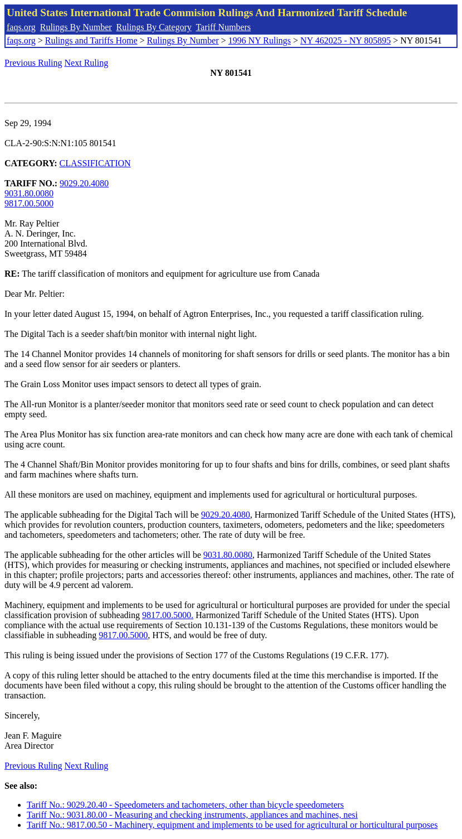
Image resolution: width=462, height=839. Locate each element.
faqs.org (21, 27)
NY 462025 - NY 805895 (345, 40)
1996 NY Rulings (259, 40)
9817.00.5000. (167, 615)
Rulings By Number (76, 27)
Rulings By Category (154, 27)
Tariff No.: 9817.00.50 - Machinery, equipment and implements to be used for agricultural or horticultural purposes (232, 825)
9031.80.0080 (29, 193)
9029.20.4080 (84, 183)
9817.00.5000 (29, 203)
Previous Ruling (33, 62)
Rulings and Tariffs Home (91, 40)
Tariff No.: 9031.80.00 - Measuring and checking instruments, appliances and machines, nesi (192, 814)
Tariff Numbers (223, 27)
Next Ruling (87, 62)
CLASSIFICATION (95, 163)
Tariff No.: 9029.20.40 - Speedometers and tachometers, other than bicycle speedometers (185, 804)
